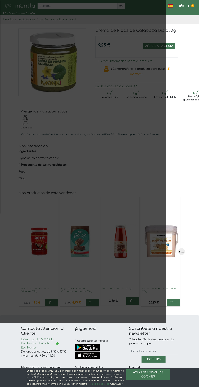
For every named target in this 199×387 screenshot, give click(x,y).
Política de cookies (98, 384)
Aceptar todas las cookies (148, 374)
